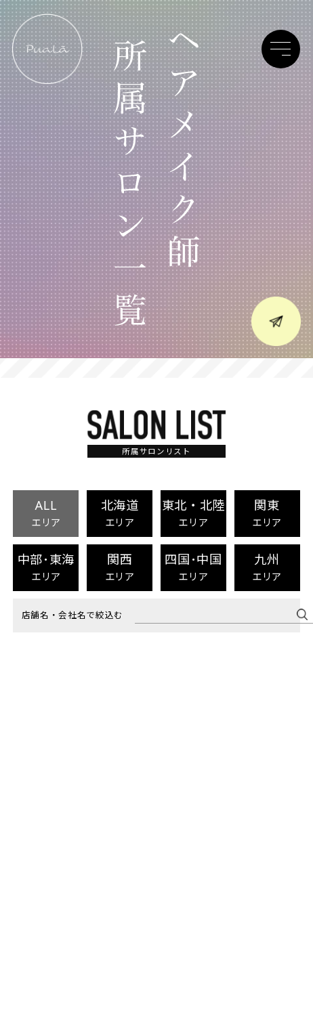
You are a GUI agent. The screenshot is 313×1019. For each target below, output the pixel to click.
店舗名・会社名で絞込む (72, 615)
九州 (267, 566)
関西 (120, 566)
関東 (267, 512)
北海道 (120, 512)
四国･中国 (193, 566)
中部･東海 (46, 566)
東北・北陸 (193, 512)
